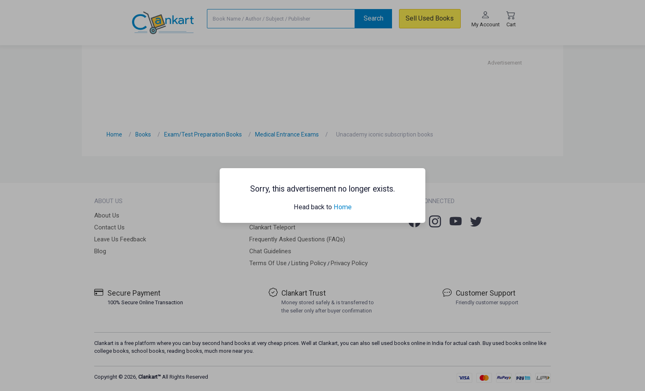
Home (343, 207)
